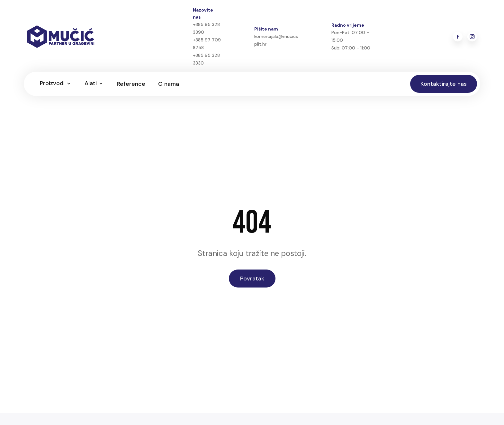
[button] (56, 84)
